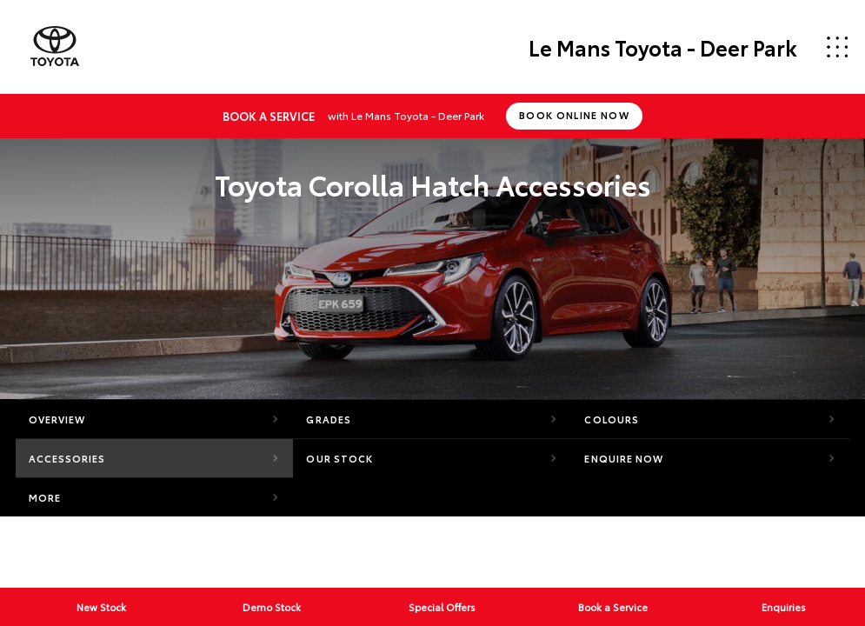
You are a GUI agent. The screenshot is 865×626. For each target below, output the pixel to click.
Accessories (67, 458)
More (45, 497)
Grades (328, 419)
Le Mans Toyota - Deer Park (663, 47)
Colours (611, 419)
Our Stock (339, 458)
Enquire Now (623, 458)
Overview (57, 419)
